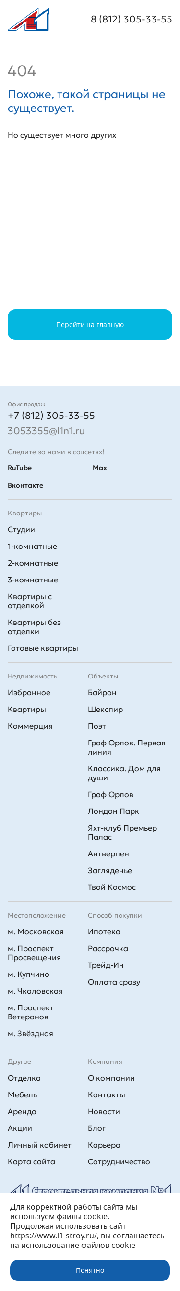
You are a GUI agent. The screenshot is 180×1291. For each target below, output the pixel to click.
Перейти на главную (90, 324)
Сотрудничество (119, 1161)
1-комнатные (32, 546)
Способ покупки (115, 915)
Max (100, 467)
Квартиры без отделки (34, 626)
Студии (21, 529)
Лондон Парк (113, 811)
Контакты (106, 1094)
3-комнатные (33, 579)
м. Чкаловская (35, 991)
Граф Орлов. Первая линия (127, 747)
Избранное (29, 692)
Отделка (24, 1078)
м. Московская (36, 931)
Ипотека (104, 931)
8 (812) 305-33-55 (131, 19)
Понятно (90, 1270)
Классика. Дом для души (124, 773)
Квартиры (27, 709)
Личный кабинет (40, 1144)
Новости (104, 1111)
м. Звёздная (30, 1033)
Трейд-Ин (106, 965)
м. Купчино (28, 974)
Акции (20, 1128)
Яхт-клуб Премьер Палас (122, 832)
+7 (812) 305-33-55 (51, 415)
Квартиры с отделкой (30, 600)
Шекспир (105, 709)
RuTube (20, 467)
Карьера (104, 1144)
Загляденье (110, 870)
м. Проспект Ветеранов (31, 1012)
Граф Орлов (110, 794)
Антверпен (108, 853)
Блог (97, 1128)
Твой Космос (112, 887)
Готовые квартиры (43, 648)
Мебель (22, 1094)
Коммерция (30, 726)
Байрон (102, 692)
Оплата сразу (114, 981)
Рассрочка (108, 948)
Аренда (22, 1111)
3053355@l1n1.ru (46, 431)
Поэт (97, 726)
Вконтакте (25, 485)
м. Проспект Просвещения (34, 952)
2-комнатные (33, 563)
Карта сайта (31, 1161)
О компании (111, 1078)
